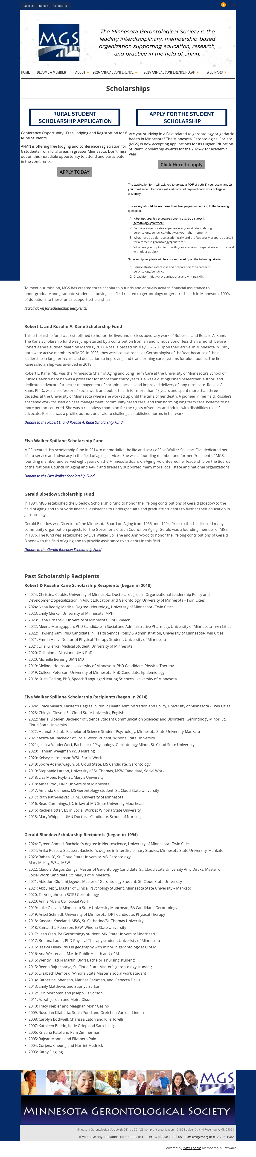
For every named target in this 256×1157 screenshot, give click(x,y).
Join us (29, 5)
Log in (231, 4)
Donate (43, 5)
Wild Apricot (192, 1148)
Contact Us (60, 5)
